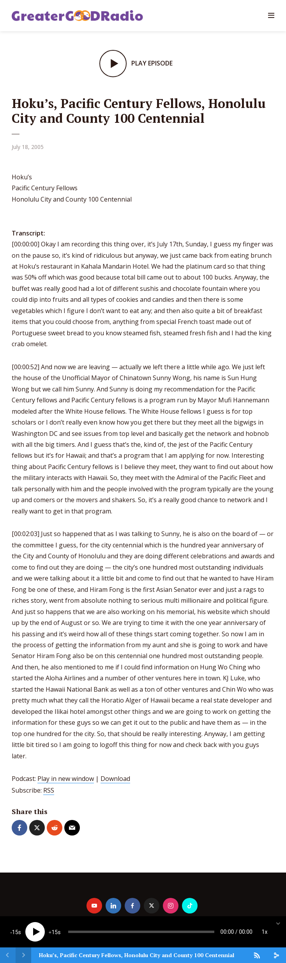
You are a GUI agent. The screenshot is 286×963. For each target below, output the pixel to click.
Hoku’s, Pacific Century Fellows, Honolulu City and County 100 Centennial (136, 955)
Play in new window (65, 778)
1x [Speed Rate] (265, 932)
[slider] (141, 932)
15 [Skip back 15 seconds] (15, 932)
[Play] (35, 932)
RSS (48, 790)
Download (115, 778)
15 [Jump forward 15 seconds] (54, 932)
